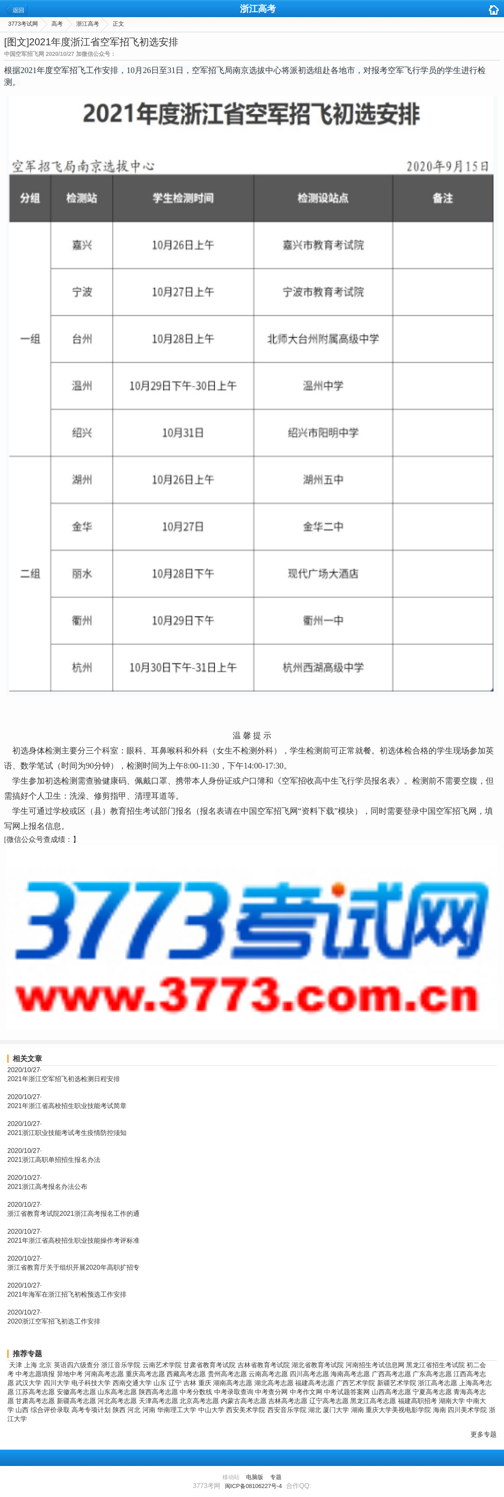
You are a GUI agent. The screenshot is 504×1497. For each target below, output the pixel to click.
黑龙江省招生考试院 (435, 1365)
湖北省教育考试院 (317, 1365)
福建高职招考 (417, 1400)
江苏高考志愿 (35, 1391)
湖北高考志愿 (273, 1382)
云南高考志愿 (268, 1373)
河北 (133, 1409)
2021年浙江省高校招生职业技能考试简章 (67, 1105)
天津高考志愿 (158, 1400)
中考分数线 (196, 1391)
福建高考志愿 (314, 1382)
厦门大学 (336, 1409)
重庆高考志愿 (145, 1373)
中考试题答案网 (347, 1391)
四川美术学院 (467, 1409)
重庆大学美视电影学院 (398, 1409)
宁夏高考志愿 (432, 1391)
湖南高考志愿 (232, 1382)
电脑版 (254, 1477)
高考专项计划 (91, 1409)
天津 (15, 1365)
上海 (30, 1365)
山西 (22, 1409)
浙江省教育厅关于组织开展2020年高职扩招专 (73, 1267)
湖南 (357, 1409)
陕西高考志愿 (158, 1391)
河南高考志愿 (104, 1373)
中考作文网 (306, 1391)
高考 (57, 23)
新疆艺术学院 (396, 1382)
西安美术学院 (245, 1409)
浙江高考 (258, 9)
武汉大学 (29, 1382)
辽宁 (175, 1382)
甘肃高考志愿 (35, 1400)
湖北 (314, 1409)
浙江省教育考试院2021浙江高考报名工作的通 (73, 1213)
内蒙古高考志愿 (243, 1400)
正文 (118, 23)
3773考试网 (23, 23)
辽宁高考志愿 (329, 1400)
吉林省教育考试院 (264, 1365)
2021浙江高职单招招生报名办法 (53, 1159)
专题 (276, 1477)
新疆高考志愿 (76, 1400)
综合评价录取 (50, 1409)
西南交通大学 (132, 1382)
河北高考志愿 (117, 1400)
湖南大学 (452, 1400)
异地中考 (70, 1373)
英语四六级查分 (77, 1365)
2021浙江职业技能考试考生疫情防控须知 (67, 1132)
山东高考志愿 (117, 1391)
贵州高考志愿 (227, 1373)
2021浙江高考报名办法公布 (47, 1186)
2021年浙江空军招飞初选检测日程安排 (63, 1078)
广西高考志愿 (391, 1373)
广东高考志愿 (432, 1373)
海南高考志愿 (350, 1373)
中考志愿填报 (35, 1373)
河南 (148, 1409)
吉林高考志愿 (287, 1400)
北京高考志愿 (199, 1400)
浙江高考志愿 (437, 1382)
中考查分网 (271, 1391)
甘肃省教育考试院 (209, 1365)
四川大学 (57, 1382)
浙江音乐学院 (120, 1365)
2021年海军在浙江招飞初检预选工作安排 (67, 1294)
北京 (45, 1365)
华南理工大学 (176, 1409)
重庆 (204, 1382)
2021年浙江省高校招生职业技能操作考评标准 (73, 1240)
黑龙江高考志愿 (373, 1400)
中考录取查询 (233, 1391)
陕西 (119, 1409)
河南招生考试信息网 (375, 1365)
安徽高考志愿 (76, 1391)
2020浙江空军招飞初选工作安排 (53, 1321)
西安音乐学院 (286, 1409)
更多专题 (484, 1434)
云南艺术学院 (162, 1365)
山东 (160, 1382)
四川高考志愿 (309, 1373)
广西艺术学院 (355, 1382)
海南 (439, 1409)
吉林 (189, 1382)
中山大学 (211, 1409)
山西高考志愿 (391, 1391)
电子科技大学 (91, 1382)
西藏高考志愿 (186, 1373)
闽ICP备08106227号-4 (253, 1486)
